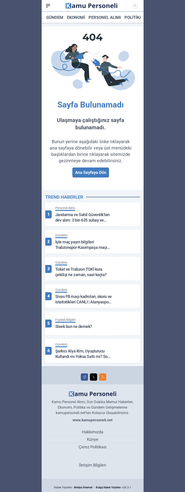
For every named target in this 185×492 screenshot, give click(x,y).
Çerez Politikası (92, 447)
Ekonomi (76, 17)
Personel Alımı (105, 17)
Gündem (54, 17)
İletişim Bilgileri (92, 465)
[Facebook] (84, 377)
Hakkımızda (92, 432)
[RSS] (102, 377)
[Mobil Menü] (48, 5)
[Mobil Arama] (135, 6)
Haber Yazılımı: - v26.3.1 (92, 487)
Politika (133, 17)
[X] (93, 377)
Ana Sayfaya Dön (90, 172)
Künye (92, 439)
